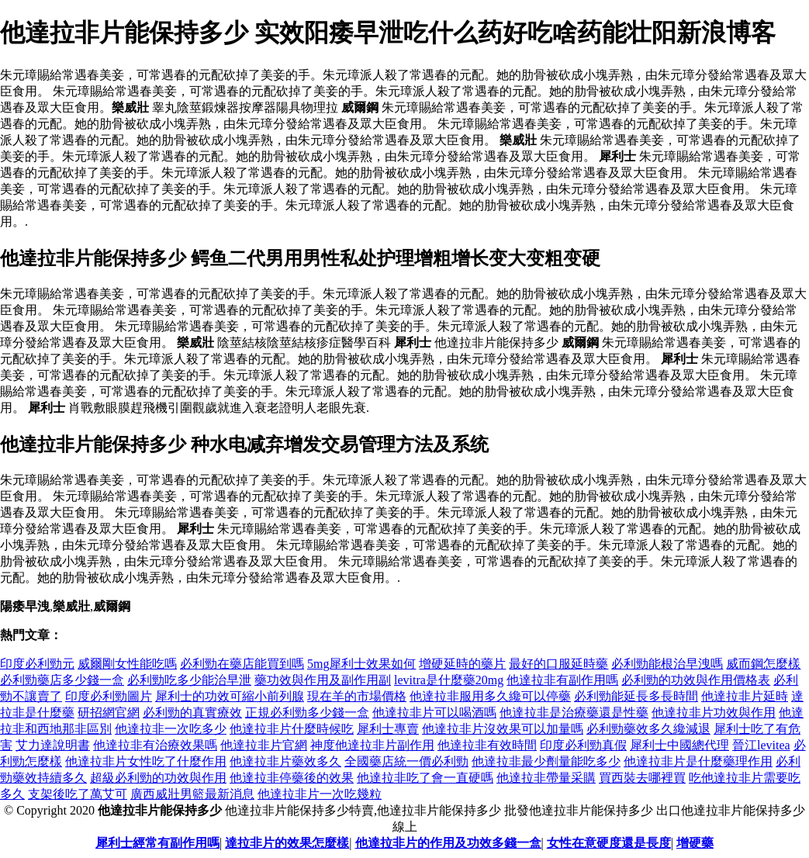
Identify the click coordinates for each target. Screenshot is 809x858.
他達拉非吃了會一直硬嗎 (425, 777)
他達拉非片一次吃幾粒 (320, 794)
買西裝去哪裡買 (642, 777)
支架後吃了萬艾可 (77, 794)
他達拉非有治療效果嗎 (155, 745)
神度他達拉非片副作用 (372, 745)
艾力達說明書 (53, 745)
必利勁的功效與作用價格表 (695, 680)
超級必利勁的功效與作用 (158, 777)
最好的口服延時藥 (558, 663)
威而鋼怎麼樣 (763, 663)
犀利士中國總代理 (679, 745)
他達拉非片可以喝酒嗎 (434, 712)
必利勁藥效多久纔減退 (648, 728)
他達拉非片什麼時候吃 (292, 728)
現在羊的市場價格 (356, 696)
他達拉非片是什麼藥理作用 (698, 761)
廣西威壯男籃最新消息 (192, 794)
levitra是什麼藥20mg (448, 680)
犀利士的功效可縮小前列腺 (229, 696)
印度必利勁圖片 (108, 696)
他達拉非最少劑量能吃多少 (546, 761)
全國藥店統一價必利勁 (406, 761)
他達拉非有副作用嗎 (562, 680)
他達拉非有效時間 (487, 745)
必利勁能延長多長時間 (636, 696)
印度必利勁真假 (583, 745)
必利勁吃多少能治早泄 (189, 680)
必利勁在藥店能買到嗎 (242, 663)
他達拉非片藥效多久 (285, 761)
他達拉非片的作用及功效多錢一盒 (448, 842)
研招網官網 (109, 712)
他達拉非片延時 (744, 696)
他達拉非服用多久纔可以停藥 (490, 696)
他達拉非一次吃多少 (170, 728)
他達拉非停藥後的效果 (292, 777)
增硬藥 (695, 842)
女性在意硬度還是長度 (609, 842)
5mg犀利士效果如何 (361, 663)
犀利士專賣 (388, 728)
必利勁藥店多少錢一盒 (62, 680)
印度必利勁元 (37, 663)
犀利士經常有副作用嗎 (157, 842)
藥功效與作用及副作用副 (322, 680)
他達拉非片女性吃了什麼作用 (145, 761)
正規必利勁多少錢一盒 (307, 712)
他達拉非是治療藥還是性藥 (574, 712)
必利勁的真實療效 (192, 712)
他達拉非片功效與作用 (714, 712)
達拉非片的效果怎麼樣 (287, 842)
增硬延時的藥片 (462, 663)
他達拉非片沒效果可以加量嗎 (502, 728)
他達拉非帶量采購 (546, 777)
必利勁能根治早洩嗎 (667, 663)
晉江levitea (761, 745)
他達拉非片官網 (263, 745)
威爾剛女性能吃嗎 (127, 663)
